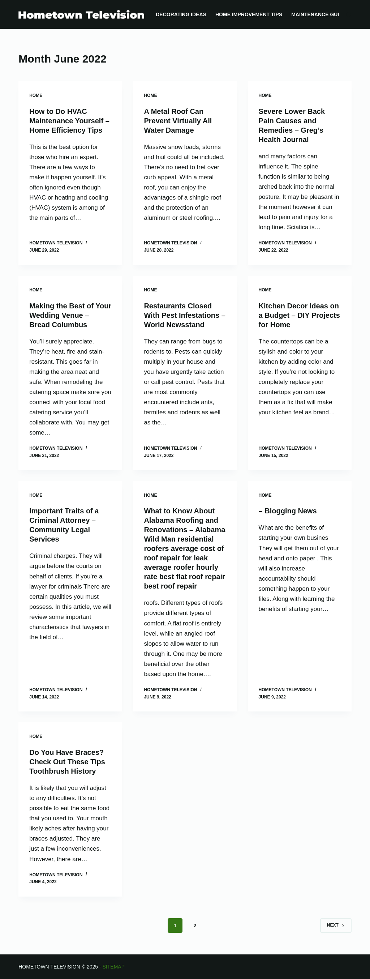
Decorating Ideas (181, 14)
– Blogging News (288, 511)
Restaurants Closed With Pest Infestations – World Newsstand (184, 315)
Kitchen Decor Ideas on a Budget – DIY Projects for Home (299, 315)
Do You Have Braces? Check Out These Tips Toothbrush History (67, 761)
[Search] (349, 14)
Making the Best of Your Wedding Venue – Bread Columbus (70, 315)
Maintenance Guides (320, 14)
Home (35, 95)
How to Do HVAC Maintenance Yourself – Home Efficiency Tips (69, 120)
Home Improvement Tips (248, 14)
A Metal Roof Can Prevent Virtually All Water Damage (178, 120)
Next (336, 925)
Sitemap (114, 967)
